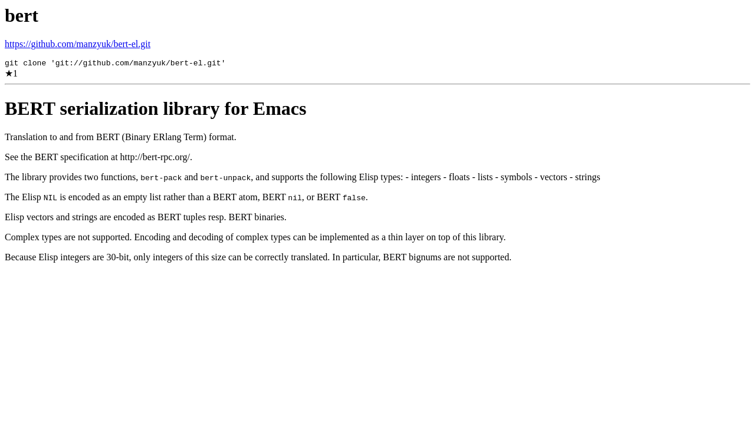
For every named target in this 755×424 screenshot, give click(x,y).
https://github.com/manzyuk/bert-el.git (77, 44)
